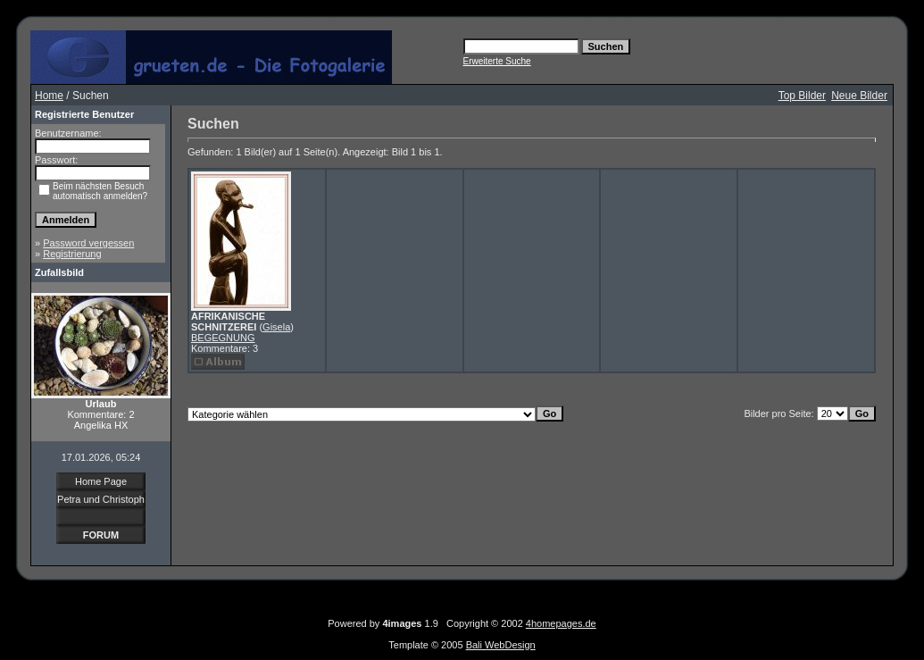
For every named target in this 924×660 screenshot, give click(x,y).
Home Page (101, 481)
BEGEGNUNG (223, 337)
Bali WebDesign (501, 644)
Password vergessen (88, 243)
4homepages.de (561, 623)
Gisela (276, 327)
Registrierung (72, 253)
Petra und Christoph (101, 499)
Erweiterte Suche (497, 61)
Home (49, 95)
